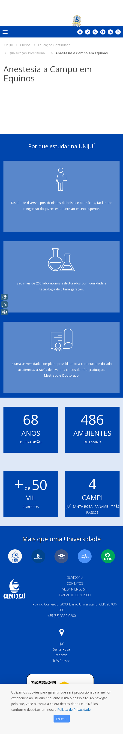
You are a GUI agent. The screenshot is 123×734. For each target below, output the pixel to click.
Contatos (75, 583)
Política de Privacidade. (74, 709)
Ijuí (61, 643)
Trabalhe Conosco (75, 595)
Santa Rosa (61, 649)
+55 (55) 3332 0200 (61, 616)
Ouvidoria (74, 577)
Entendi (61, 719)
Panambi (61, 655)
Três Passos (61, 661)
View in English (74, 589)
